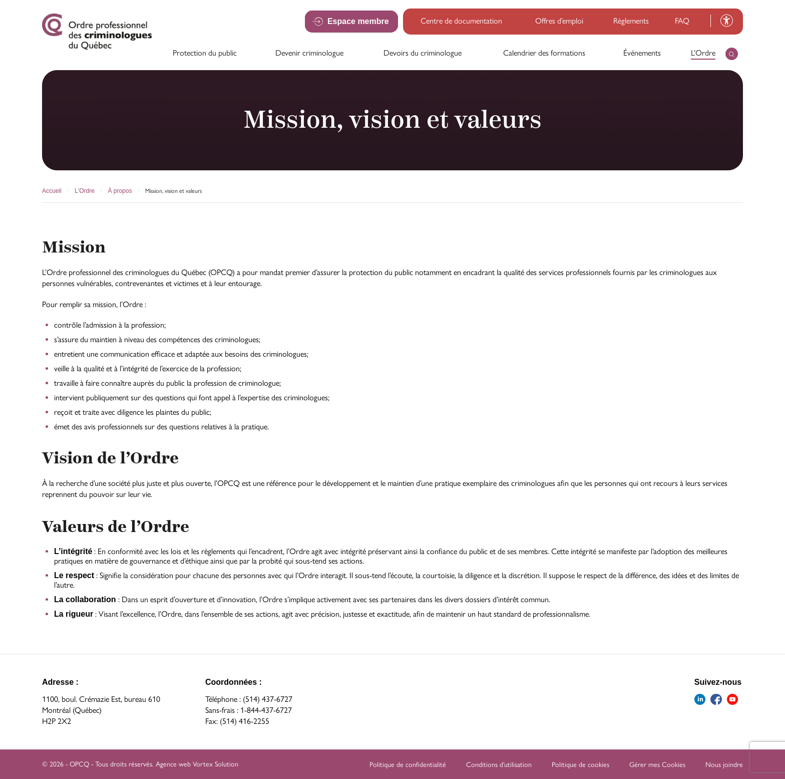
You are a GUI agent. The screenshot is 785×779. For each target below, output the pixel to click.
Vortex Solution (215, 764)
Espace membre (358, 21)
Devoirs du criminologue (422, 53)
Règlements (631, 21)
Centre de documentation (461, 21)
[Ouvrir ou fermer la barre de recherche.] (731, 54)
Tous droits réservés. (124, 764)
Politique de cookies (580, 764)
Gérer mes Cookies (657, 764)
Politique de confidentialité (407, 764)
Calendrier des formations (544, 53)
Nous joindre (724, 764)
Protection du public (205, 53)
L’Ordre (703, 53)
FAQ (682, 21)
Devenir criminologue (309, 53)
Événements (642, 53)
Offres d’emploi (559, 21)
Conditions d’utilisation (499, 764)
